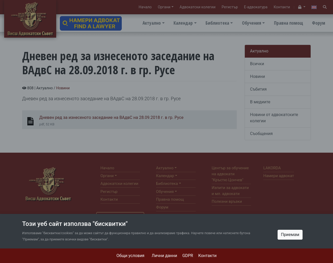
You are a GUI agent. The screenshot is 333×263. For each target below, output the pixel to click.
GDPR (187, 255)
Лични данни (164, 255)
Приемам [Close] (290, 234)
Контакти (207, 255)
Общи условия (131, 255)
